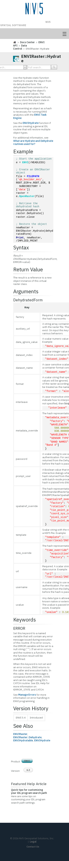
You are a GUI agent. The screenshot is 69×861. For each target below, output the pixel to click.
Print (20, 237)
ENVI (25, 162)
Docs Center (27, 42)
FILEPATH (33, 176)
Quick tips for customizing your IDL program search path (29, 791)
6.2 (28, 770)
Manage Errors (27, 694)
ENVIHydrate (31, 123)
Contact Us (32, 846)
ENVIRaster (20, 734)
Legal (33, 841)
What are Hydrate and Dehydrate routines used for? (33, 142)
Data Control (20, 47)
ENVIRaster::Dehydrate (27, 737)
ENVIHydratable (23, 740)
